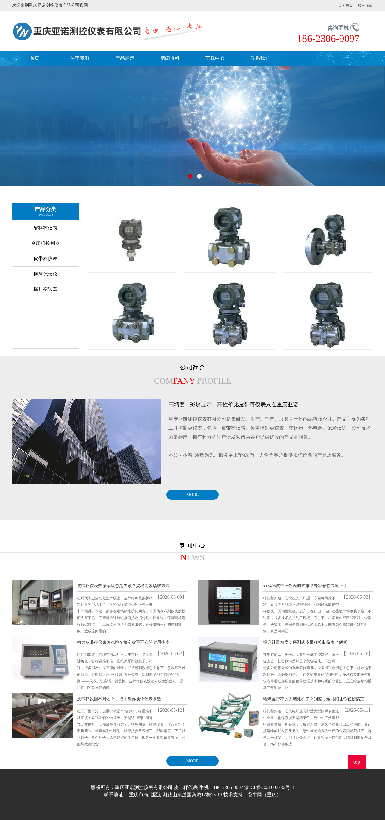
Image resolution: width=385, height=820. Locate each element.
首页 (34, 58)
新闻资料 (170, 58)
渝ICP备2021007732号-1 (269, 787)
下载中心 (215, 58)
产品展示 (124, 58)
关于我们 (79, 58)
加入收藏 (365, 5)
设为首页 (345, 5)
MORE (192, 494)
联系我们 (260, 58)
